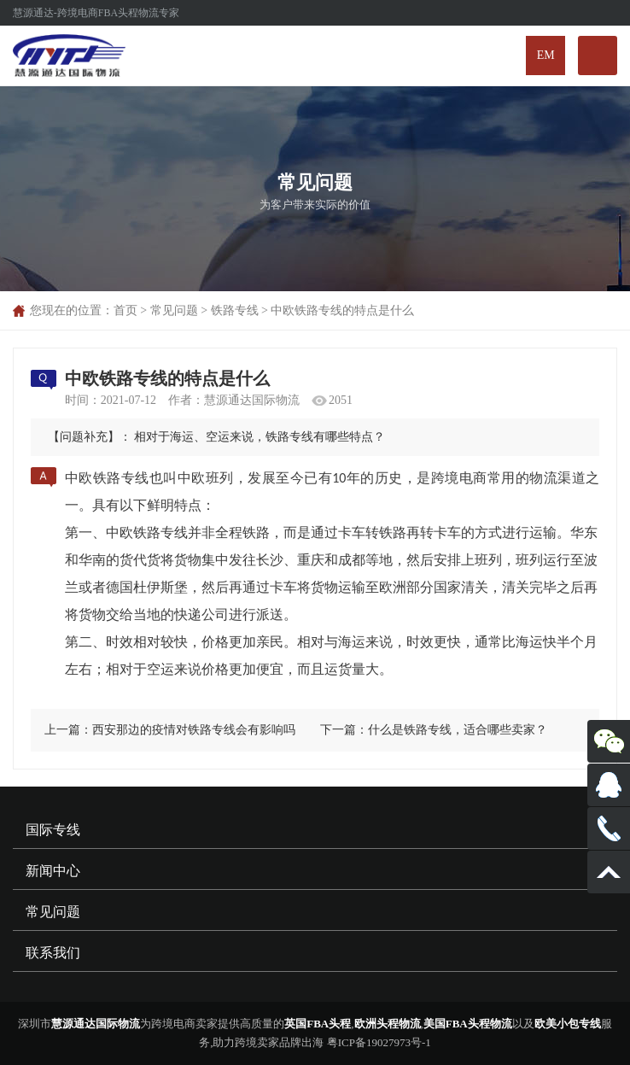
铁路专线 (235, 310)
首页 (125, 310)
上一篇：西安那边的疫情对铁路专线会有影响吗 (169, 729)
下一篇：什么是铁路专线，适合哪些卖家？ (433, 729)
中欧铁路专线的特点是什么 (342, 310)
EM (546, 55)
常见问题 (174, 310)
